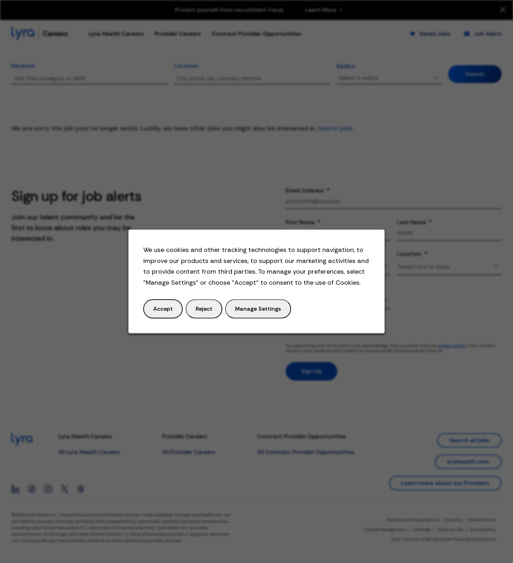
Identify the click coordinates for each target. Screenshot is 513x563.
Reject (204, 309)
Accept (163, 309)
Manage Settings (258, 309)
